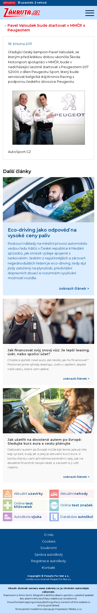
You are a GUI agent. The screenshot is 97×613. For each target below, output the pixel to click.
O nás (48, 535)
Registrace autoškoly (48, 561)
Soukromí (48, 548)
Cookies (48, 541)
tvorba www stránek (38, 579)
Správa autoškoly (48, 554)
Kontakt (48, 568)
